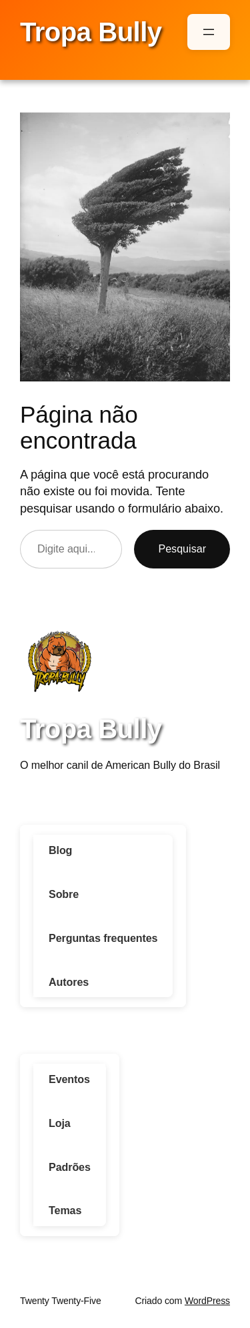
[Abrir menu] (209, 32)
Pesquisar (182, 548)
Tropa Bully (91, 32)
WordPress (207, 1300)
